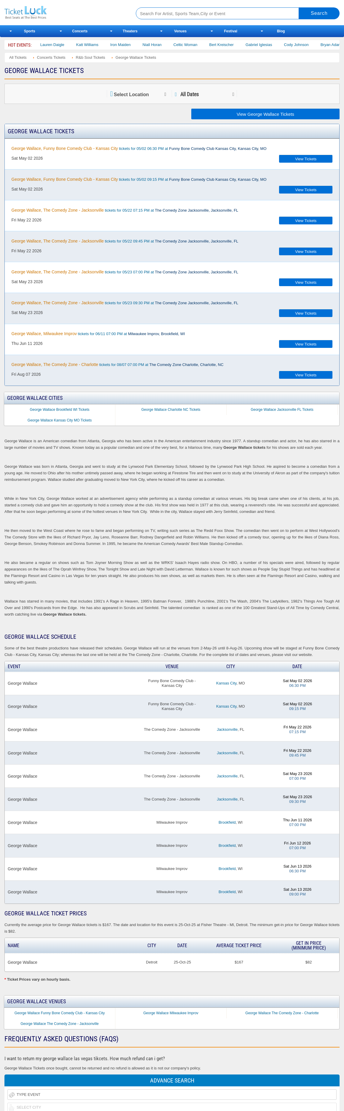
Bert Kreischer (273, 44)
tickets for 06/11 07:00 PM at (98, 333)
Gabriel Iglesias (310, 44)
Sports (29, 31)
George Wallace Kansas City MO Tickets (60, 420)
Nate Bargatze (68, 44)
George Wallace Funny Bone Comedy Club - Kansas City (60, 1013)
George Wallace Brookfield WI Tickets (60, 410)
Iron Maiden (172, 44)
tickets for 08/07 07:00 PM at (118, 364)
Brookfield (227, 822)
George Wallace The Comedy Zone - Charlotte (281, 1013)
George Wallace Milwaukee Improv (170, 1013)
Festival (230, 31)
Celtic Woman (237, 44)
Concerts (79, 31)
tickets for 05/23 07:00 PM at (125, 272)
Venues (180, 31)
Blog (281, 31)
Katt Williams (139, 44)
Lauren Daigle (104, 44)
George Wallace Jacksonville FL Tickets (282, 410)
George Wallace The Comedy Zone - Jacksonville (59, 1024)
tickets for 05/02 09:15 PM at (139, 179)
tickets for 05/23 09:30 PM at (125, 302)
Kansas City (226, 683)
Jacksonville (227, 729)
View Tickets (305, 159)
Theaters (130, 31)
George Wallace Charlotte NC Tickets (170, 410)
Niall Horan (203, 44)
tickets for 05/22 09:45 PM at (125, 241)
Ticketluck (63, 12)
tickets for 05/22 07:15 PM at (125, 210)
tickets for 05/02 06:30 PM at (139, 148)
